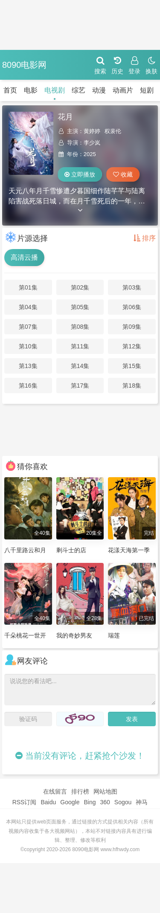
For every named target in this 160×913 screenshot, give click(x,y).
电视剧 (54, 90)
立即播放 (79, 174)
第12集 (131, 346)
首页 (10, 90)
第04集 (28, 307)
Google (69, 802)
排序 (145, 238)
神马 (142, 802)
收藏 (123, 174)
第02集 (80, 287)
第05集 (80, 307)
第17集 (80, 385)
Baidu (48, 802)
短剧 (147, 90)
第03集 (131, 287)
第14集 (80, 365)
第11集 (80, 346)
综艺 (78, 90)
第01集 (28, 287)
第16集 (28, 385)
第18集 (131, 385)
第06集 (131, 307)
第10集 (28, 346)
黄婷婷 (92, 131)
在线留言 (55, 791)
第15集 (131, 365)
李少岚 (92, 142)
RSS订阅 (24, 802)
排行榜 (80, 791)
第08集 (80, 326)
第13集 (28, 365)
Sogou (122, 802)
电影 (31, 90)
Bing (90, 802)
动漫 (99, 90)
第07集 (28, 326)
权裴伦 (113, 131)
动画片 (123, 90)
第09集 (131, 326)
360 (105, 802)
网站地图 (105, 791)
